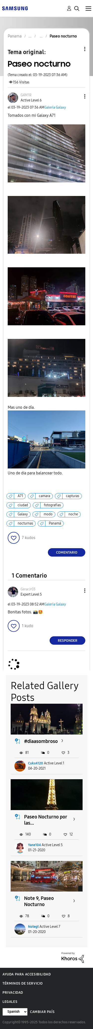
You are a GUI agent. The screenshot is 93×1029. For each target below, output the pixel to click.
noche (73, 514)
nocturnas (25, 523)
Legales (9, 1002)
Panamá (55, 523)
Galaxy (23, 514)
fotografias (52, 505)
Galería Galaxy (55, 107)
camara (44, 496)
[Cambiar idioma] (15, 1012)
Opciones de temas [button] (76, 49)
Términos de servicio (22, 983)
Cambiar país (42, 1012)
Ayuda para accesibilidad (26, 974)
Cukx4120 (35, 763)
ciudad (23, 505)
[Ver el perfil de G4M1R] (26, 95)
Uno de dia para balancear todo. (35, 473)
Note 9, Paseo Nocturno (39, 901)
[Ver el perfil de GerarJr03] (28, 589)
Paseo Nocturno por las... (45, 820)
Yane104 (34, 845)
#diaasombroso (41, 741)
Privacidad (12, 992)
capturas (72, 496)
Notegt (33, 927)
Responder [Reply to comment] (67, 641)
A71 (20, 496)
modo (48, 514)
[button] (77, 96)
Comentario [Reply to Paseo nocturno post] (66, 552)
